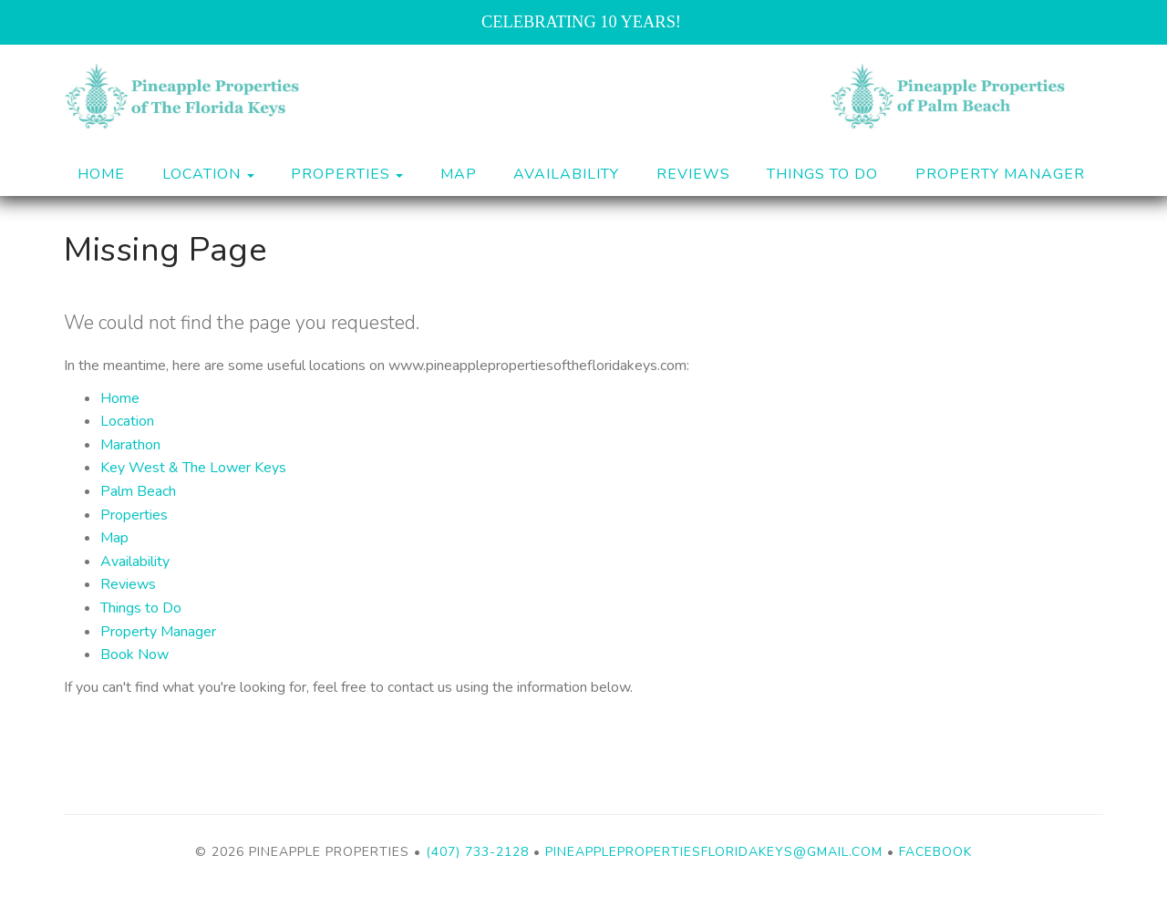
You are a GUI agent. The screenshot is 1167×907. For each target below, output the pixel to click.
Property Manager (1000, 174)
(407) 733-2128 (477, 852)
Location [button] (208, 174)
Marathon (130, 445)
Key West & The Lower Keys (193, 468)
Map (458, 174)
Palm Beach (138, 491)
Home (101, 174)
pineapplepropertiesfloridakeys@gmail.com (714, 852)
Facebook (935, 852)
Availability (566, 174)
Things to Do (822, 174)
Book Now (134, 654)
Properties (340, 174)
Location (127, 421)
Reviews (693, 174)
